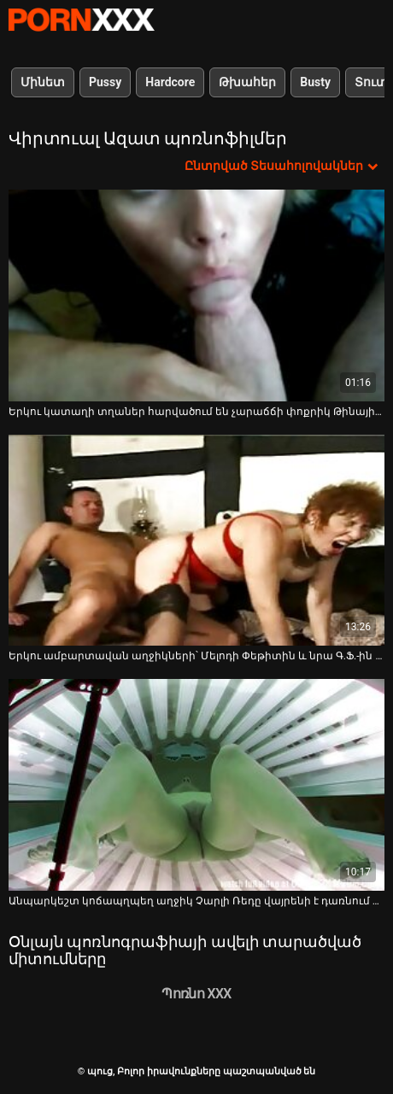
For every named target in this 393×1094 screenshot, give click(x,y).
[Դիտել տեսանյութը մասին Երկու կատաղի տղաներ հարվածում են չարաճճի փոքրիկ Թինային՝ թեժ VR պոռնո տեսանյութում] (196, 295)
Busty (315, 82)
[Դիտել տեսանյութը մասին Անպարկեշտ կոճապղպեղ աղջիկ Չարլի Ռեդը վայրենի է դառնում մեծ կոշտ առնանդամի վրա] (196, 785)
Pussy (105, 82)
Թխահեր (247, 82)
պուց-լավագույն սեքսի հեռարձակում (81, 20)
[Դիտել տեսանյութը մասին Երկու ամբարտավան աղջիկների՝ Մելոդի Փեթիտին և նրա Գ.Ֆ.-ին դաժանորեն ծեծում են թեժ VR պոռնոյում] (196, 540)
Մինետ (43, 82)
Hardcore (170, 82)
